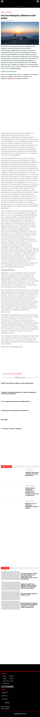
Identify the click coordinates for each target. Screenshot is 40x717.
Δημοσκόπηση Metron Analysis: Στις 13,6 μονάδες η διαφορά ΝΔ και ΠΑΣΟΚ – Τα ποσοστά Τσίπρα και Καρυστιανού (29, 605)
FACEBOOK (5, 692)
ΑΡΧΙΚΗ (3, 12)
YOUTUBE (4, 699)
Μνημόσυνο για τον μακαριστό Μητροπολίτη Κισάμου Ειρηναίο (31, 506)
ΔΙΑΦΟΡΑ (31, 469)
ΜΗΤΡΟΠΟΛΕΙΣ (31, 485)
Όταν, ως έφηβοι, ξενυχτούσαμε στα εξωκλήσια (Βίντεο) (15, 401)
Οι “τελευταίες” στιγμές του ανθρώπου (11, 428)
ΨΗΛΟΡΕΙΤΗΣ (18, 374)
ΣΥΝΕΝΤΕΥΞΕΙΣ (6, 683)
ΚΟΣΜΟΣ (5, 678)
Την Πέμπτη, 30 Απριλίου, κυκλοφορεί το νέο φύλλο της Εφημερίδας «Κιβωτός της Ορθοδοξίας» (18, 393)
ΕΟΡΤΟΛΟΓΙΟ (6, 681)
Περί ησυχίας (4, 419)
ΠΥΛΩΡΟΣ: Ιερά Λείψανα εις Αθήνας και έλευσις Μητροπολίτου (17, 383)
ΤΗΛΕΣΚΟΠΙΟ (10, 374)
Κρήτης (10, 78)
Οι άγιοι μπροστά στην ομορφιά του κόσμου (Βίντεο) (15, 410)
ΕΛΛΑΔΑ (9, 12)
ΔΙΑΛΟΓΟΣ (27, 469)
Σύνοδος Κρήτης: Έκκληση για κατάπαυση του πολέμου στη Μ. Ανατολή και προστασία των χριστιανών (32, 491)
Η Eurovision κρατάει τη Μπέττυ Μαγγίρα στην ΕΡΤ (29, 594)
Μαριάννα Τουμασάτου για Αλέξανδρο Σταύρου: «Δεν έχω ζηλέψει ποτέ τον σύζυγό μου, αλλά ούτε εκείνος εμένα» (29, 586)
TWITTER (4, 695)
